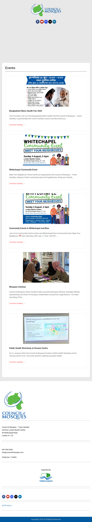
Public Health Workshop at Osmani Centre (28, 348)
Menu (4, 2)
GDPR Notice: (7, 505)
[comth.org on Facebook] (37, 22)
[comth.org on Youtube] (42, 22)
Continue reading (17, 125)
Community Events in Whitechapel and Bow (29, 228)
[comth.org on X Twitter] (50, 22)
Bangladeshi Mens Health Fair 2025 (25, 111)
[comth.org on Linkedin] (54, 22)
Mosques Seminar (17, 287)
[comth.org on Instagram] (46, 22)
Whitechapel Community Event (23, 169)
